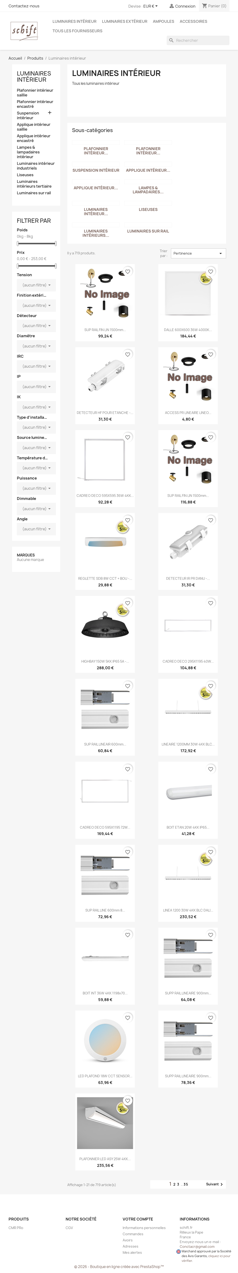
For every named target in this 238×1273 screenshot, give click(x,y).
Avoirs (128, 1240)
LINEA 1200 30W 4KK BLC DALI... (188, 910)
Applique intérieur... (148, 170)
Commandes (133, 1234)
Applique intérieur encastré (33, 138)
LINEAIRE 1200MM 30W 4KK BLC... (188, 744)
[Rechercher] (198, 40)
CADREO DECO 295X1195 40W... (188, 661)
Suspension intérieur (28, 115)
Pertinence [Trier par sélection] (198, 253)
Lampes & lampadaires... (148, 190)
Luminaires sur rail (34, 192)
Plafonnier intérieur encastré (35, 104)
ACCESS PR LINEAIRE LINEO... (188, 412)
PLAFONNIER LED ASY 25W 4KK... (105, 1159)
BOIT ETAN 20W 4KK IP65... (188, 827)
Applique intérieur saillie (33, 127)
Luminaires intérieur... (96, 211)
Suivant (215, 1184)
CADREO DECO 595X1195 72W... (105, 827)
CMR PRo (16, 1228)
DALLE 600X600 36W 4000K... (188, 330)
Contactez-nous (24, 6)
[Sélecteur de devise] (151, 6)
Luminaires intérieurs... (96, 233)
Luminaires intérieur (75, 21)
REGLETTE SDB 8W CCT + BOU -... (105, 578)
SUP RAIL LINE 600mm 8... (105, 910)
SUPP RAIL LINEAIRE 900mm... (188, 993)
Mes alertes (132, 1252)
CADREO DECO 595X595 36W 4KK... (105, 495)
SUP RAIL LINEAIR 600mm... (105, 744)
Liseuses (25, 174)
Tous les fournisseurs (77, 30)
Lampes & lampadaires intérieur (28, 152)
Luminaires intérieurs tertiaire (34, 184)
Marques (26, 555)
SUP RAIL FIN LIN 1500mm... (105, 330)
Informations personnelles (144, 1228)
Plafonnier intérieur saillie (35, 93)
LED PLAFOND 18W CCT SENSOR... (105, 1076)
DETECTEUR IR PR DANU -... (188, 578)
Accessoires (193, 21)
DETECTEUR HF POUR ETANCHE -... (105, 412)
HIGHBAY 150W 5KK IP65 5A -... (105, 661)
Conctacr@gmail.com (197, 1246)
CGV (69, 1228)
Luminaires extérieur (124, 21)
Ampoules (163, 21)
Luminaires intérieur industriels (36, 166)
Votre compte (138, 1219)
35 (186, 1184)
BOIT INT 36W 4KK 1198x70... (105, 993)
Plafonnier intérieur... (96, 151)
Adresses (130, 1246)
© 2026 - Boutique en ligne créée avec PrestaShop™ (119, 1266)
